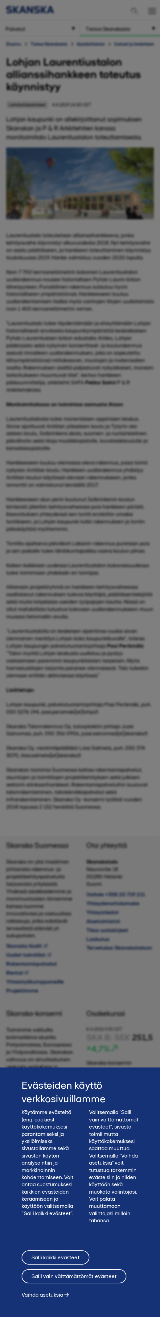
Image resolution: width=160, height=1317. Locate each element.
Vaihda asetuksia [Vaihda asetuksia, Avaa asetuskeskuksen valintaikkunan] (42, 1300)
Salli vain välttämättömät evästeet (74, 1281)
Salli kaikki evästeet (55, 1262)
